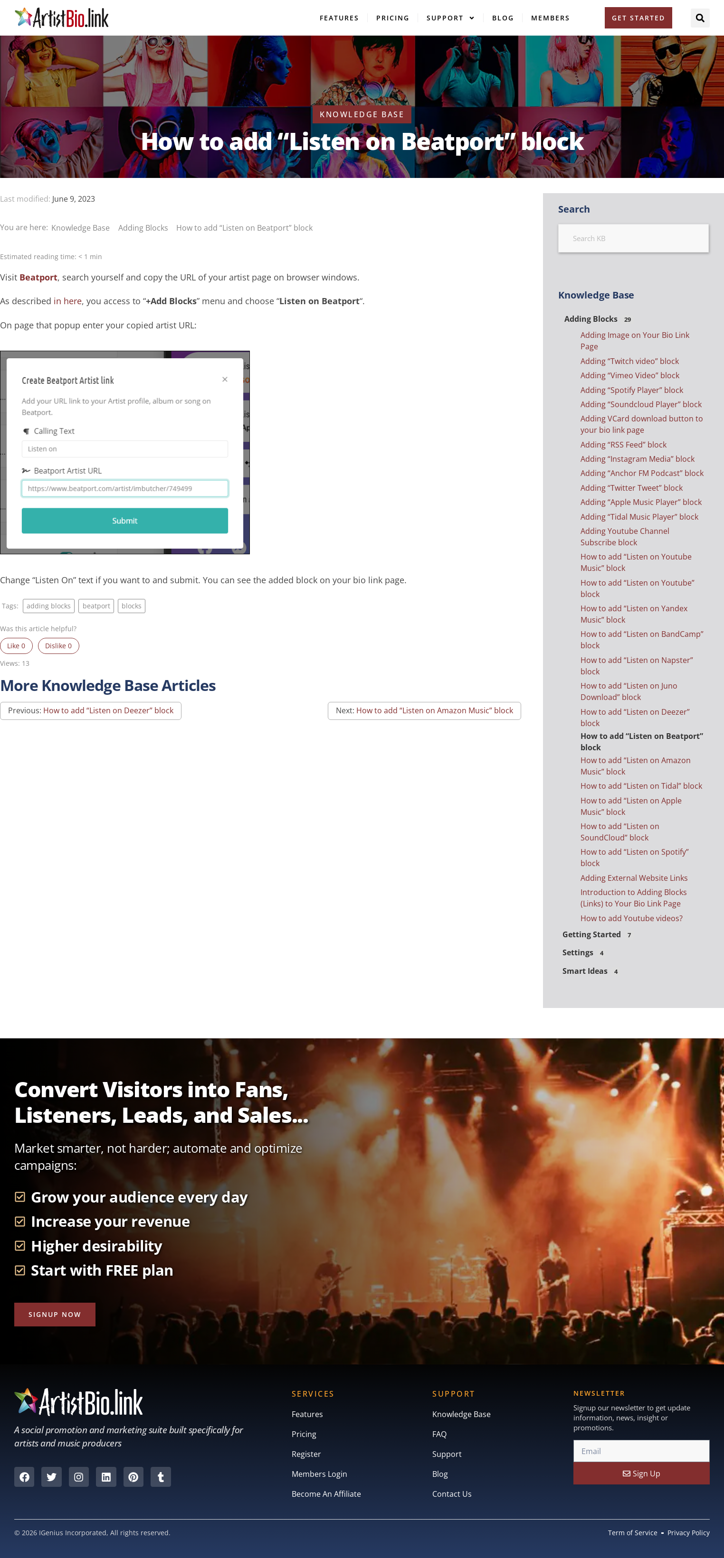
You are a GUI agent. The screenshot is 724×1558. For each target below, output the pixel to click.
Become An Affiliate (326, 1494)
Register (306, 1454)
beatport (96, 605)
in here (68, 301)
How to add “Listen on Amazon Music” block (434, 710)
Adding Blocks (144, 228)
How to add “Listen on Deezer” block (108, 710)
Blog (503, 17)
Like (16, 645)
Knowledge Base (81, 228)
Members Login (319, 1474)
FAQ (439, 1434)
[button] (700, 18)
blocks (132, 605)
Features (339, 17)
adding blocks (49, 605)
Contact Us (452, 1494)
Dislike (58, 645)
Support (451, 18)
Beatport (38, 277)
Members (550, 17)
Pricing (393, 17)
